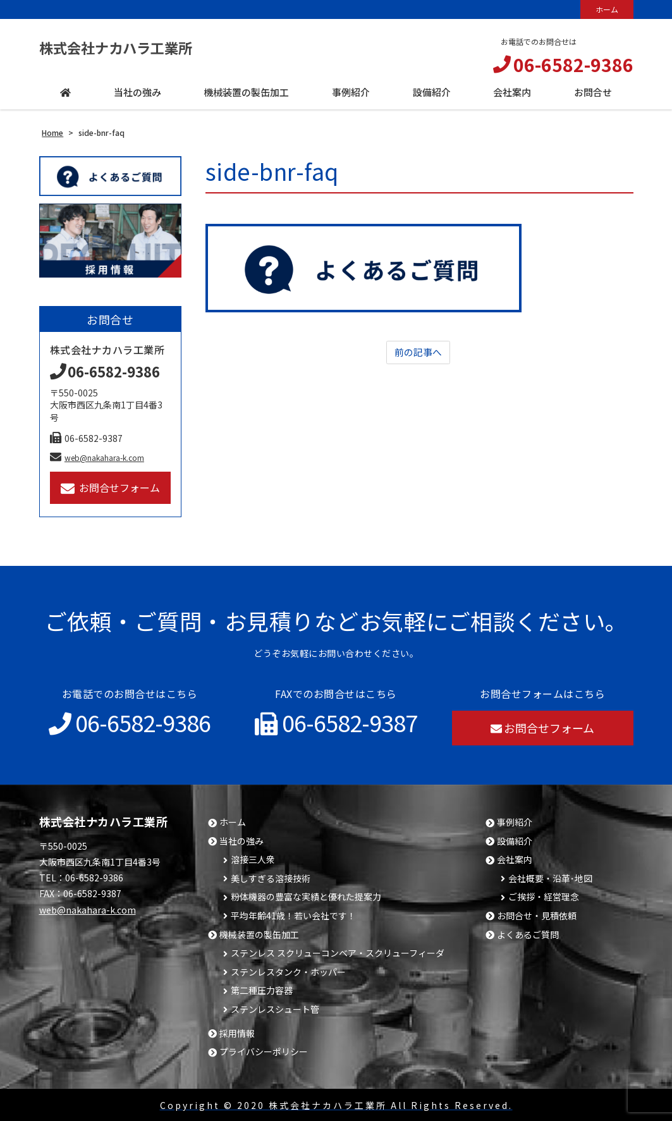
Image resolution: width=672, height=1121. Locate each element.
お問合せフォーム (110, 488)
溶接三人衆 (253, 860)
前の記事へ (418, 352)
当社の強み (241, 841)
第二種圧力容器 (262, 990)
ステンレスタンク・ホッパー (288, 972)
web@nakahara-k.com (97, 457)
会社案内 (514, 860)
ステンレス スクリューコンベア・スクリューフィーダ (337, 953)
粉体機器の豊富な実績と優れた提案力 (306, 897)
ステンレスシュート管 (275, 1009)
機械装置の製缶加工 (259, 935)
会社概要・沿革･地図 (550, 879)
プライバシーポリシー (263, 1052)
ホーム (607, 9)
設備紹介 (514, 841)
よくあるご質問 (528, 935)
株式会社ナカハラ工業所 (129, 47)
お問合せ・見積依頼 (537, 916)
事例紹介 (514, 822)
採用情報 (237, 1033)
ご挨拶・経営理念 (543, 897)
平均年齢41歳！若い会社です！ (293, 916)
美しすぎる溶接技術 (270, 879)
